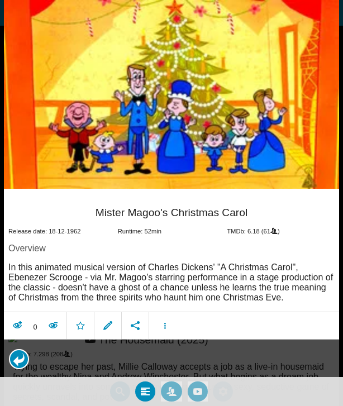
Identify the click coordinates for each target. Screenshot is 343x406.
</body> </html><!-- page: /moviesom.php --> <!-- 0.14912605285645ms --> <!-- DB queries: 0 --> (171, 203)
